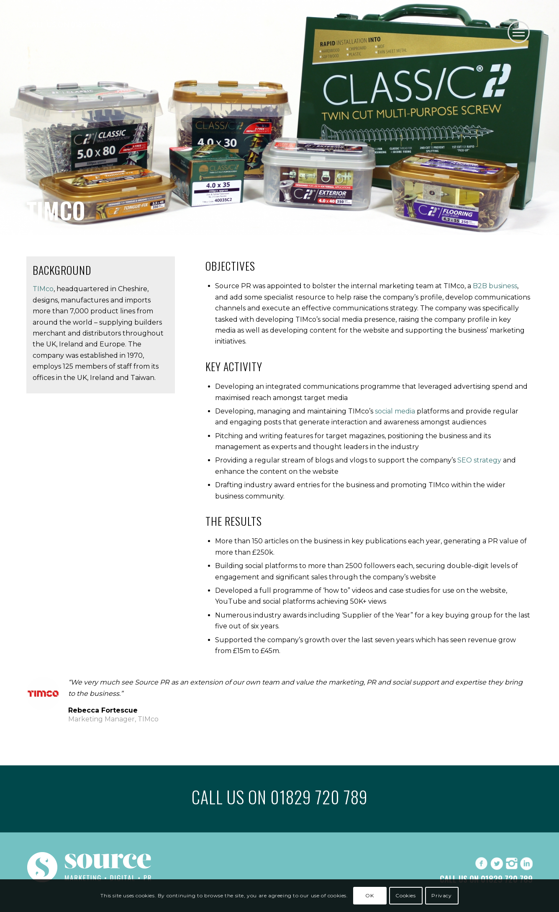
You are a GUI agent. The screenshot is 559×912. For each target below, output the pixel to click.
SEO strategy (479, 460)
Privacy (441, 895)
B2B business (495, 286)
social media (395, 411)
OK (369, 895)
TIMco (43, 289)
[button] (519, 32)
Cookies (405, 895)
